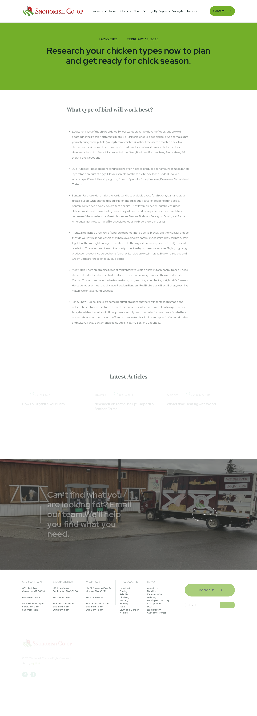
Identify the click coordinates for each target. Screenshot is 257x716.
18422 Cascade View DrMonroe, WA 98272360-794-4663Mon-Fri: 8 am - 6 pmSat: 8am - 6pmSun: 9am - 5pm (99, 599)
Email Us (151, 591)
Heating (123, 603)
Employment (154, 609)
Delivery (151, 597)
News (112, 11)
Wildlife (123, 612)
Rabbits (123, 594)
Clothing (124, 597)
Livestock (124, 588)
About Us (152, 588)
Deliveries (125, 11)
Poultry (123, 591)
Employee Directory (158, 600)
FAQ (149, 606)
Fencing (123, 600)
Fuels (122, 606)
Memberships (154, 594)
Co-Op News (154, 603)
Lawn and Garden (129, 609)
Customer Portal (156, 612)
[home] (53, 11)
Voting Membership (184, 11)
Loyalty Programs (159, 11)
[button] (99, 11)
